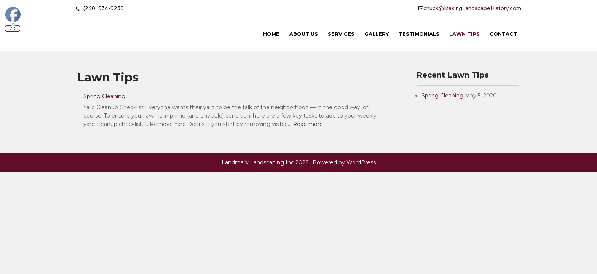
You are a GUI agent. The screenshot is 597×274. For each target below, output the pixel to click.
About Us (303, 34)
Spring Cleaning (104, 96)
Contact (503, 34)
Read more (308, 124)
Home (271, 34)
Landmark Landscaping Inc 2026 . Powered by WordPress (299, 162)
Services (341, 34)
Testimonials (419, 34)
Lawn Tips (464, 34)
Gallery (376, 34)
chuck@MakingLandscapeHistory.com (472, 8)
